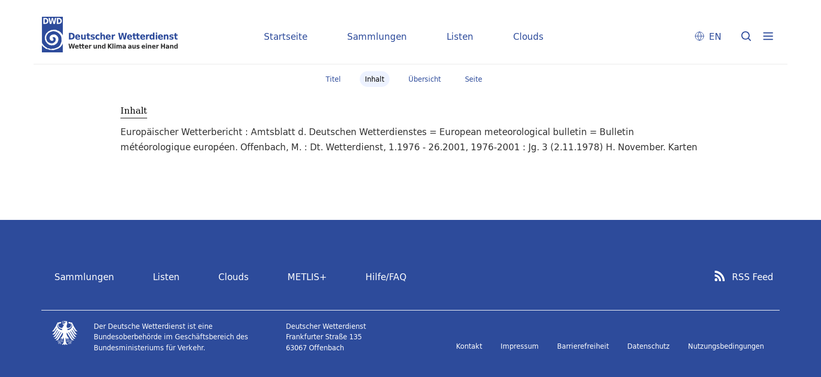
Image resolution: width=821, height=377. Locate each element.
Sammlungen (377, 36)
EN (715, 36)
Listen (460, 36)
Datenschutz (648, 346)
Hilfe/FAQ (385, 276)
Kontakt (469, 346)
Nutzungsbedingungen (726, 346)
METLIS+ (307, 276)
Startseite (285, 36)
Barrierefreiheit (583, 346)
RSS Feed (752, 277)
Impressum (520, 346)
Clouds (528, 36)
